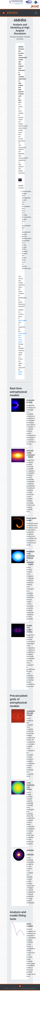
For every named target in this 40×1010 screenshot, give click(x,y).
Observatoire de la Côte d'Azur (28, 988)
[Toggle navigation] (36, 13)
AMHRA (9, 13)
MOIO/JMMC (22, 320)
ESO (21, 182)
